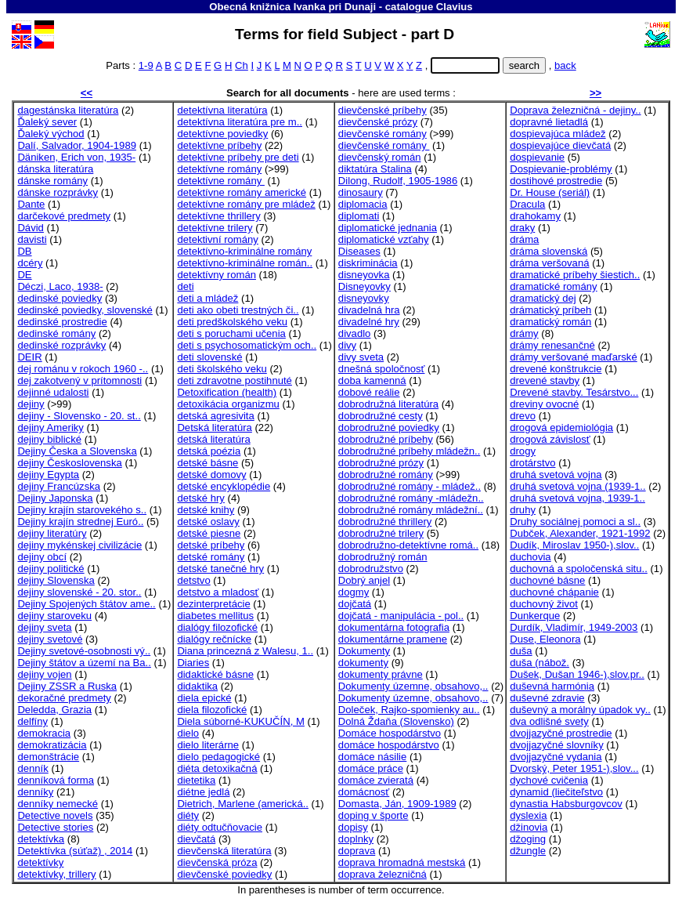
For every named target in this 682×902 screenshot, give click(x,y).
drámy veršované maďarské (573, 357)
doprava (356, 851)
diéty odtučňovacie (219, 827)
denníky (35, 792)
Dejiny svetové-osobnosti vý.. (83, 651)
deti (185, 286)
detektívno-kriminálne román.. (244, 263)
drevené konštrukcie (555, 369)
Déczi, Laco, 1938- (60, 286)
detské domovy (211, 474)
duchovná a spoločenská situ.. (579, 568)
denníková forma (55, 780)
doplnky (355, 839)
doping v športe (373, 815)
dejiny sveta (44, 627)
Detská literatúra (214, 427)
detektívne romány (219, 169)
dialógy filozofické (217, 627)
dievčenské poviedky (224, 874)
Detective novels (54, 815)
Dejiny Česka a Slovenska (76, 451)
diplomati (358, 216)
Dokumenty (364, 651)
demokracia (43, 733)
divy (347, 345)
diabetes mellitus (215, 615)
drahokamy (535, 216)
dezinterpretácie (213, 604)
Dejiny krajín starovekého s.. (81, 510)
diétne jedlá (203, 792)
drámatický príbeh (550, 310)
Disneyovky (364, 286)
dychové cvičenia (549, 780)
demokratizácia (51, 745)
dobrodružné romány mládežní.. (410, 510)
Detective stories (55, 827)
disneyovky (363, 298)
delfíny (32, 721)
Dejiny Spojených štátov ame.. (86, 604)
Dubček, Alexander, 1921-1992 (580, 533)
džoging (528, 839)
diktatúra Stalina (375, 169)
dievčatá (196, 839)
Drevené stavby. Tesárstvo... (574, 392)
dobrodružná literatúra (388, 404)
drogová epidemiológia (561, 427)
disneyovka (364, 275)
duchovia (530, 557)
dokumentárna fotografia (393, 627)
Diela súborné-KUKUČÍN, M (240, 721)
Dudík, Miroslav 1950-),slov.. (574, 545)
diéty (188, 815)
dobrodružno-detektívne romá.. (408, 545)
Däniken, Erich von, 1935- (76, 157)
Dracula (527, 204)
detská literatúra (213, 439)
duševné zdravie (547, 698)
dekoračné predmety (64, 698)
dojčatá (354, 604)
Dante (31, 204)
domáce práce (370, 768)
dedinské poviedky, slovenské (84, 310)
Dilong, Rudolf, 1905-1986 (397, 181)
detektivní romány (217, 239)
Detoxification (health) (226, 392)
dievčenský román (379, 157)
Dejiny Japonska (54, 498)
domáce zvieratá (375, 780)
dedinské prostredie (61, 322)
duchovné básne (547, 580)
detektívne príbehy (219, 145)
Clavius (454, 7)
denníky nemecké (57, 804)
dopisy (353, 827)
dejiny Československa (69, 463)
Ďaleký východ (50, 133)
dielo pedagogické (218, 757)
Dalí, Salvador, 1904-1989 (76, 145)
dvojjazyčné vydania (555, 757)
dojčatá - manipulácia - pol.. (401, 615)
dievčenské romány (382, 133)
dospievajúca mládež (557, 133)
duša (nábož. (539, 662)
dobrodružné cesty (380, 416)
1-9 (146, 65)
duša (521, 651)
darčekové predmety (63, 216)
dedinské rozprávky (61, 345)
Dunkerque (535, 615)
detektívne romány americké (241, 192)
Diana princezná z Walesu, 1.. (245, 651)
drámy (524, 333)
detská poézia (208, 451)
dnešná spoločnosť (381, 369)
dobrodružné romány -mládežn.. (411, 498)
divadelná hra (369, 310)
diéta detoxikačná (217, 768)
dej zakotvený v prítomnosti (79, 380)
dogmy (353, 592)
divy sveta (361, 357)
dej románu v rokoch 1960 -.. (82, 369)
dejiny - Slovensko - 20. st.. (78, 416)
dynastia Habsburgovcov (566, 804)
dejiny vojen (44, 674)
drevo (523, 416)
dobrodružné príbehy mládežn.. (409, 451)
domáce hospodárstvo (388, 745)
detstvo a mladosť (217, 592)
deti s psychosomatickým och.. (246, 345)
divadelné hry (368, 322)
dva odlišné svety (549, 721)
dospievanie (537, 157)
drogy (523, 451)
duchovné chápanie (554, 592)
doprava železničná (382, 874)
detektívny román (216, 275)
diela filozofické (212, 709)
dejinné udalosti (52, 392)
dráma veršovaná (549, 263)
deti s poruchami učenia (231, 333)
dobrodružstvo (370, 568)
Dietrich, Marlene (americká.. (243, 804)
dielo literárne (208, 745)
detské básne (207, 463)
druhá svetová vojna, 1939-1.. (577, 498)
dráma (524, 239)
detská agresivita (215, 416)
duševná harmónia (552, 686)
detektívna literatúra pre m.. (239, 122)
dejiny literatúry (51, 533)
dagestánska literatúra (67, 110)
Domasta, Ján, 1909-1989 (397, 804)
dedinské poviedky (59, 298)
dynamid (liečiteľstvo (556, 792)
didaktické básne (215, 674)
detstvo (193, 580)
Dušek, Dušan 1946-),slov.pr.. (577, 674)
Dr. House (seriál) (550, 192)
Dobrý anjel (364, 580)
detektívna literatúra (222, 110)
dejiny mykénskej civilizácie (79, 545)
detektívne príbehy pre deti (237, 157)
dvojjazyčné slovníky (557, 745)
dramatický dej (543, 298)
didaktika (197, 686)
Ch (241, 65)
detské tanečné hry (220, 568)
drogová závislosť (550, 439)
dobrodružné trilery (381, 533)
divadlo (354, 333)
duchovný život (544, 604)
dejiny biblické (49, 439)
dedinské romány (56, 333)
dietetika (196, 780)
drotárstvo (532, 463)
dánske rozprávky (57, 192)
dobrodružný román (383, 557)
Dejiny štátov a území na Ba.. (84, 662)
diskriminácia (368, 263)
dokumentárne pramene (392, 639)
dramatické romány (553, 286)
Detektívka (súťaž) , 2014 (74, 851)
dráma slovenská (548, 251)
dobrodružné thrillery (385, 521)
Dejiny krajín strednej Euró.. (80, 521)
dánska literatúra (55, 169)
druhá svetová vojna (555, 474)
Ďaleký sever (47, 122)
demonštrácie (48, 757)
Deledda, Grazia (54, 709)
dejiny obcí (42, 557)
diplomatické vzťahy (383, 239)
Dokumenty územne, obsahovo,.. (413, 686)
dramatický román (550, 322)
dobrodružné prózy (381, 463)
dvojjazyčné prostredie (561, 733)
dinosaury (360, 192)
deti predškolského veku (232, 322)
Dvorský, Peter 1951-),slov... (574, 768)
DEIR (29, 357)
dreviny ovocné (544, 404)
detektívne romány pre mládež (246, 204)
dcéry (29, 263)
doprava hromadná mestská (402, 862)
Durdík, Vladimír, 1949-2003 (573, 627)
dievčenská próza (217, 862)
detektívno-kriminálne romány (244, 251)
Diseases (359, 251)
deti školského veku (221, 369)
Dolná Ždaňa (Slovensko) (396, 721)
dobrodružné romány (385, 474)
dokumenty (363, 662)
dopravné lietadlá (549, 122)
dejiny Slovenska (55, 580)
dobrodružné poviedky (388, 427)
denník (32, 768)
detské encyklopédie (223, 486)
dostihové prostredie (556, 181)
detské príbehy (210, 545)
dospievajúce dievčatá (560, 145)
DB (24, 251)
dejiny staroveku (54, 615)
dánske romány (52, 181)
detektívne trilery (214, 228)
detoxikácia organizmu (228, 404)
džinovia (528, 827)
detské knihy (205, 510)
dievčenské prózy (377, 122)
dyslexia (528, 815)
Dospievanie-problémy (561, 169)
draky (522, 228)
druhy (523, 510)
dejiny (30, 404)
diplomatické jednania (387, 228)
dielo (188, 733)
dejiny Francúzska (58, 486)
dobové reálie (369, 392)
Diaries (193, 662)
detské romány (210, 557)
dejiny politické (50, 568)
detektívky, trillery (56, 874)
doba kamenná (372, 380)
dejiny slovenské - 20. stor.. (79, 592)
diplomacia (363, 204)
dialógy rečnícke (214, 639)
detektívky (40, 862)
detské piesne (208, 533)
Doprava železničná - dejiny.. (575, 110)
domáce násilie (372, 757)
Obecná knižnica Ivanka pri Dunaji (292, 7)
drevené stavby (544, 380)
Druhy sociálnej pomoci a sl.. (575, 521)
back (565, 65)
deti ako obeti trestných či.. (237, 310)
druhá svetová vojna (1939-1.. (577, 486)
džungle (528, 851)
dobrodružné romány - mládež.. (409, 486)
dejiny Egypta (48, 474)
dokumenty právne (380, 674)
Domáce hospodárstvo (389, 733)
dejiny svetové (49, 639)
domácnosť (363, 792)
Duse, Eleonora (545, 639)
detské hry (200, 498)
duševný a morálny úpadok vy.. (580, 709)
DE (24, 275)
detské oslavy (208, 521)
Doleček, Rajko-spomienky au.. (409, 709)
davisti (31, 239)
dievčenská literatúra (224, 851)
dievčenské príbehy (382, 110)
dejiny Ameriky (50, 427)
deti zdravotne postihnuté (234, 380)
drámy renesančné (552, 345)
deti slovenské (209, 357)
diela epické (204, 698)
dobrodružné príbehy (385, 439)
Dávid (30, 228)
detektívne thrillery (218, 216)
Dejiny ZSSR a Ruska (67, 686)
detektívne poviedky (222, 133)
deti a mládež (207, 298)
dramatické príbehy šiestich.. (575, 275)
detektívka (40, 839)
